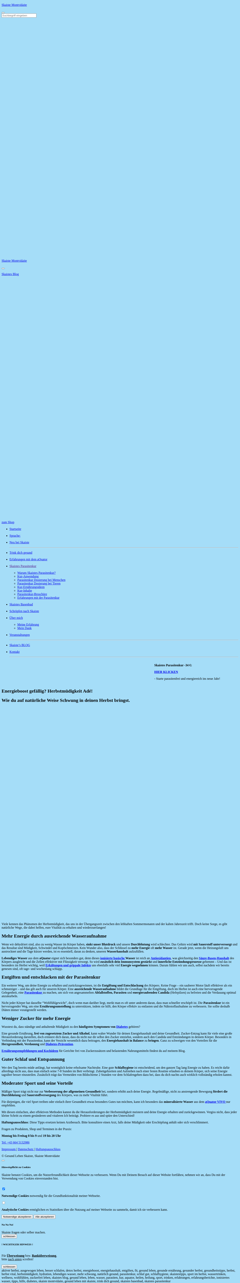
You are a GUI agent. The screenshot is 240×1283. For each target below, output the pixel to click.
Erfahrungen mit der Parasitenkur (38, 597)
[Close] (3, 268)
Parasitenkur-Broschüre (32, 594)
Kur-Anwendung (28, 576)
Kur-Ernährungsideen (31, 587)
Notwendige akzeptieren (17, 1216)
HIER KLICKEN (169, 672)
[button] (123, 566)
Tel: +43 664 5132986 (16, 1142)
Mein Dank (24, 628)
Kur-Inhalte (24, 590)
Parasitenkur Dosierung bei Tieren (38, 583)
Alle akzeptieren (44, 1216)
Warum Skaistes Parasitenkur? (36, 572)
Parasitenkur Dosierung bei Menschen (41, 580)
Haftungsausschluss (48, 1149)
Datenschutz (26, 1149)
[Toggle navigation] (3, 12)
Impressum (9, 1149)
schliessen (9, 1236)
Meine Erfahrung (28, 624)
